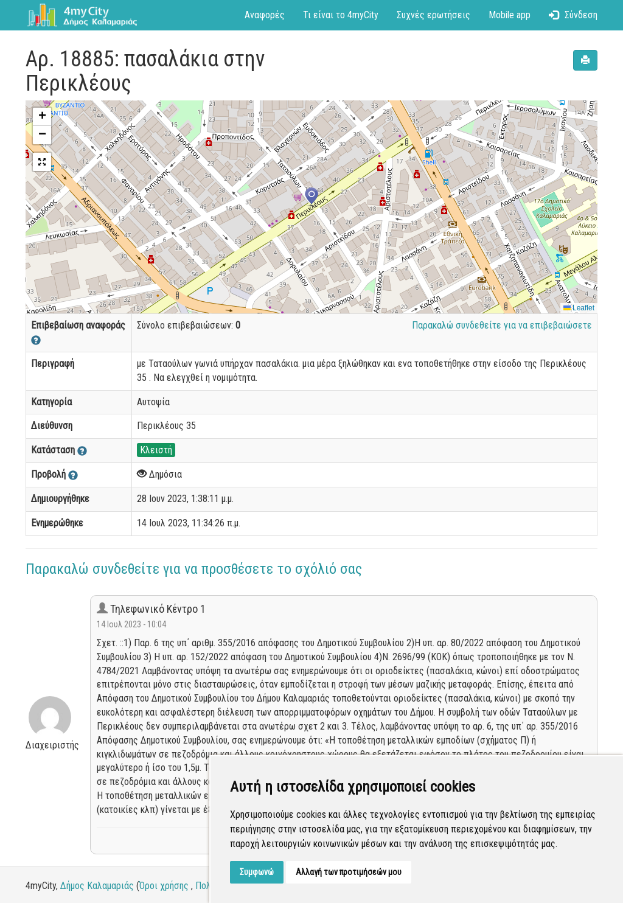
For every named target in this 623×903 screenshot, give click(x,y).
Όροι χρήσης (164, 885)
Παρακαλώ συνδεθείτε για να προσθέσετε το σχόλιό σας (194, 568)
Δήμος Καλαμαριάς (97, 885)
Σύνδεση (573, 15)
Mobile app (510, 15)
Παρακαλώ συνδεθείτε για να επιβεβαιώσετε (502, 325)
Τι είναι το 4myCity (340, 15)
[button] (311, 197)
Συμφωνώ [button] (257, 872)
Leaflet (578, 308)
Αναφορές (265, 15)
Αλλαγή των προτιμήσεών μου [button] (349, 872)
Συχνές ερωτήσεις (433, 15)
